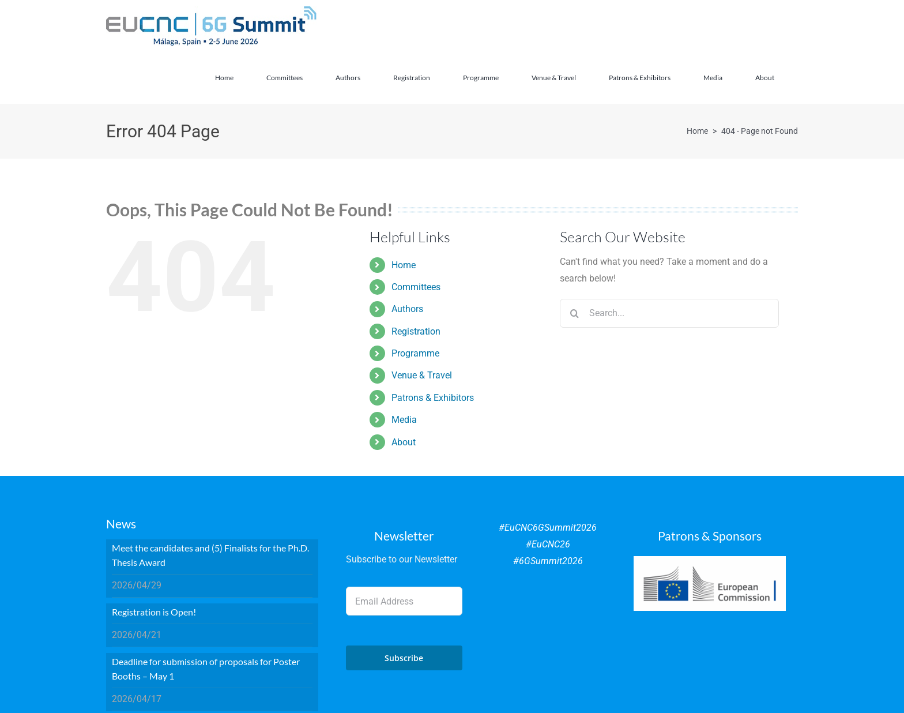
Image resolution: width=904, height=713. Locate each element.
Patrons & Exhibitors (432, 397)
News (121, 523)
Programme (415, 353)
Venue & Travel (421, 375)
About (403, 442)
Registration (415, 331)
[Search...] (669, 313)
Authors (407, 308)
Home (403, 265)
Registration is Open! (154, 611)
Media (404, 419)
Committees (415, 287)
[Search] (574, 313)
